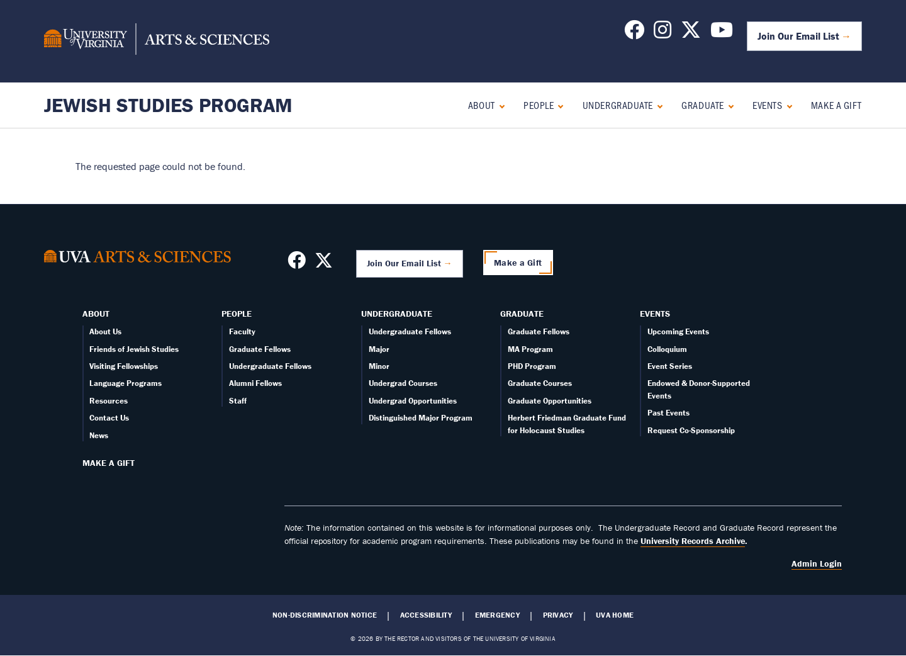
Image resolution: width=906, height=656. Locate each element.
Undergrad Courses (403, 383)
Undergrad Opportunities (413, 400)
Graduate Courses (540, 383)
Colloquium (667, 349)
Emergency (497, 615)
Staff (238, 400)
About (481, 104)
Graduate (702, 104)
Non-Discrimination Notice (324, 615)
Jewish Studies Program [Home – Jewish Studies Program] (168, 105)
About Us (105, 331)
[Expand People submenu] (558, 105)
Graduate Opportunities (549, 400)
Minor (379, 366)
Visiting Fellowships (123, 366)
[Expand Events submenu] (787, 105)
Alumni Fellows (255, 383)
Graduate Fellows (260, 349)
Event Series (669, 366)
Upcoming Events (678, 331)
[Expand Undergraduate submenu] (657, 105)
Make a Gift (836, 104)
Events (767, 104)
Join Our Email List (798, 36)
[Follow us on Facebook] (634, 33)
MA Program (530, 349)
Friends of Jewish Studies (134, 349)
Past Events (668, 412)
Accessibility (426, 615)
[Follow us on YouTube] (721, 33)
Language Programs (125, 383)
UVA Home (615, 615)
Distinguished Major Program (421, 417)
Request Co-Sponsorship (691, 430)
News (98, 435)
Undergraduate (618, 104)
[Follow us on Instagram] (662, 33)
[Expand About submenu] (499, 105)
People (538, 104)
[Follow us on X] (691, 33)
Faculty (242, 331)
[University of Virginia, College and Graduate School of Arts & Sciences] (156, 41)
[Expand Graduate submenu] (728, 105)
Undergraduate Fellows (270, 366)
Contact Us (109, 417)
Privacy (558, 615)
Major (379, 349)
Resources (108, 400)
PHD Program (532, 366)
